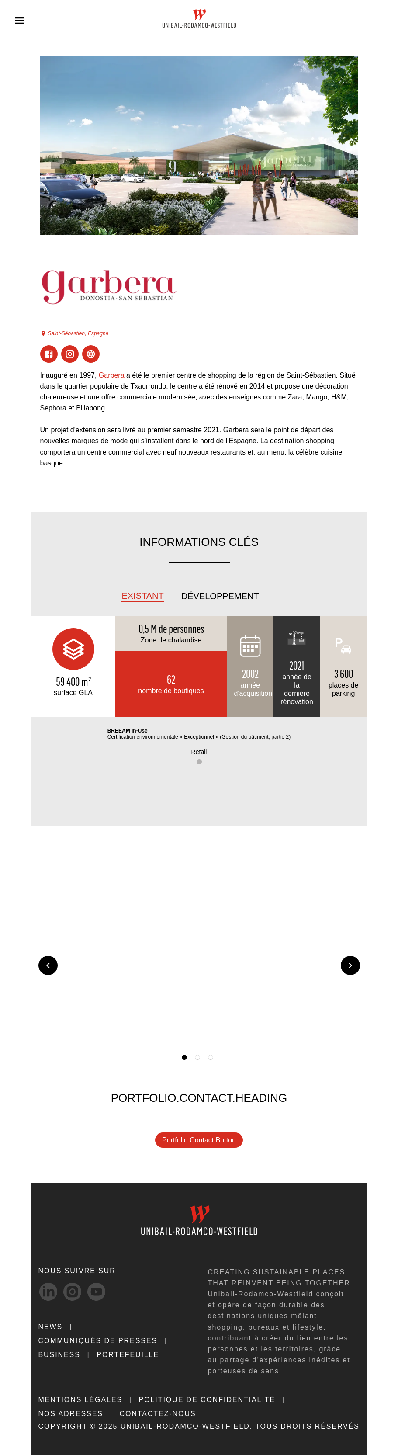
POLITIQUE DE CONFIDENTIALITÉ (207, 1399)
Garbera (112, 375)
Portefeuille (128, 1354)
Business (59, 1354)
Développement (220, 596)
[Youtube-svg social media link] (96, 1292)
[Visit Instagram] (70, 354)
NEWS (50, 1326)
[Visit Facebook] (49, 354)
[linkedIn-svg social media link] (48, 1292)
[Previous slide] (48, 965)
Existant (142, 596)
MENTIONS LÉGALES (80, 1399)
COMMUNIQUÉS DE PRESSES (98, 1340)
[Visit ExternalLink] (91, 354)
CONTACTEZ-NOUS (157, 1413)
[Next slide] (350, 965)
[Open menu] (20, 20)
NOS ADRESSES (70, 1413)
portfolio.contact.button (199, 1140)
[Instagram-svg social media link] (72, 1292)
